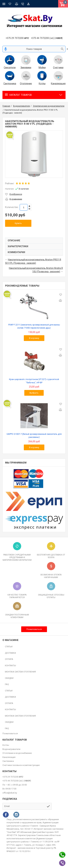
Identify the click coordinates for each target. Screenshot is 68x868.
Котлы (42, 83)
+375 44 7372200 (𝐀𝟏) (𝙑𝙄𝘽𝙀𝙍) (47, 38)
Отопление (26, 83)
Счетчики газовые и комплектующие (21, 765)
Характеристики (18, 246)
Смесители (10, 67)
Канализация (58, 83)
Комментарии (16, 252)
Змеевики (26, 67)
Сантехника (9, 83)
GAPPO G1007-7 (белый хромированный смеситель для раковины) (34, 435)
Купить (18, 223)
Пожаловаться (34, 629)
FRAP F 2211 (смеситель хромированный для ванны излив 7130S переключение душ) (34, 326)
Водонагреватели (11, 749)
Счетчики (58, 67)
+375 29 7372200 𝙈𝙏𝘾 (17, 38)
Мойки (42, 67)
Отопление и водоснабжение (17, 753)
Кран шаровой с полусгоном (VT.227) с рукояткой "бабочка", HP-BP (34, 381)
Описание (14, 240)
